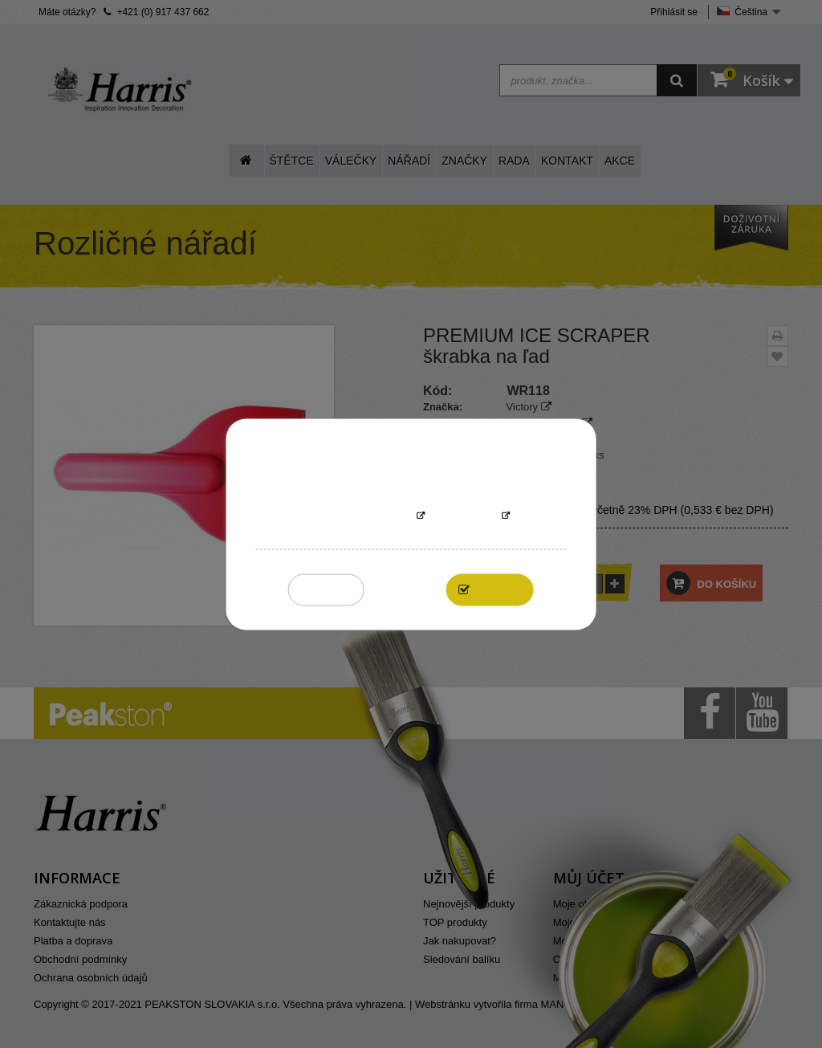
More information (361, 516)
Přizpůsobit (463, 516)
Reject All (326, 589)
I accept (498, 589)
